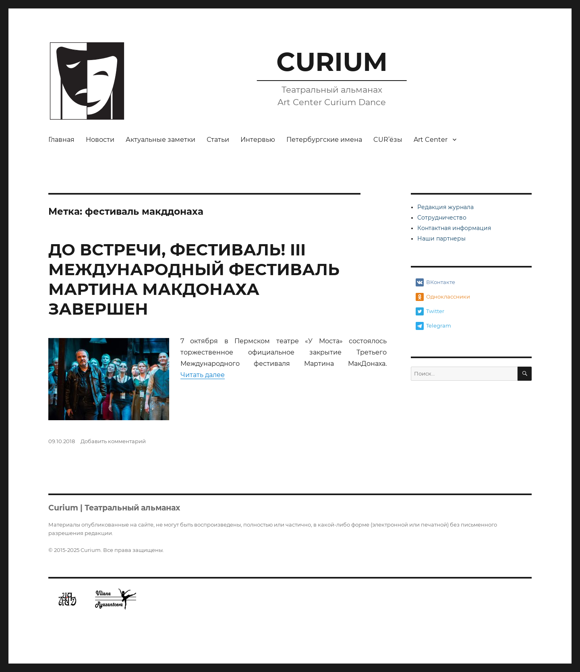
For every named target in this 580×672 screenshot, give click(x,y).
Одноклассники (443, 297)
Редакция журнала (445, 207)
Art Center (430, 139)
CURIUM (331, 61)
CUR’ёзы (387, 139)
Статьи (218, 139)
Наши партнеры (441, 238)
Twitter (430, 311)
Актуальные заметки (160, 139)
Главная (61, 139)
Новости (100, 139)
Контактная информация (454, 228)
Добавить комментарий (113, 441)
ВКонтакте (435, 282)
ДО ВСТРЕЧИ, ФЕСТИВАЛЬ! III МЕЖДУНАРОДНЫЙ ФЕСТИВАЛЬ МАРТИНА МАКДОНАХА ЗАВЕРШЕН (194, 279)
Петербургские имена (324, 139)
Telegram (433, 326)
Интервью (257, 139)
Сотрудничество (441, 217)
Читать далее (202, 375)
